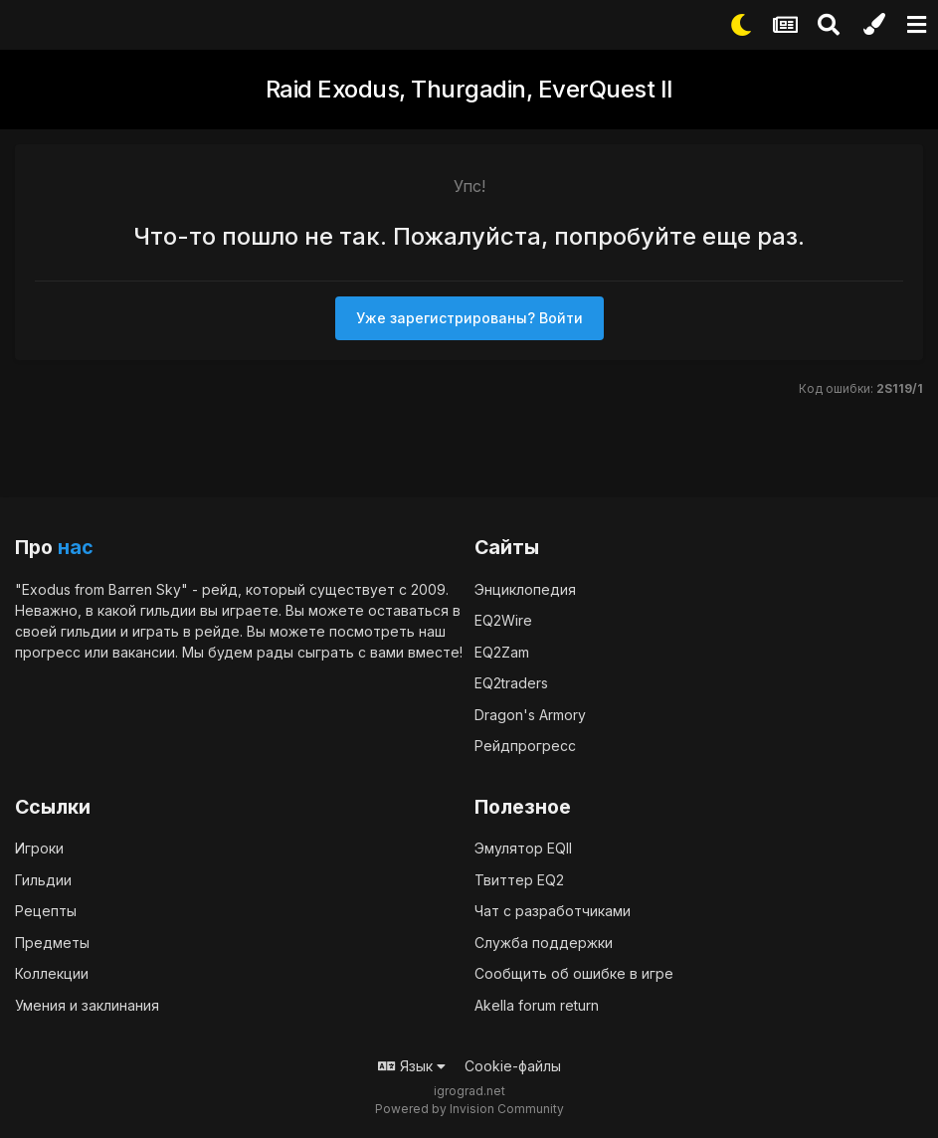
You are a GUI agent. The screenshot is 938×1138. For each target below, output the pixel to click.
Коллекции (52, 973)
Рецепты (46, 910)
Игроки (39, 848)
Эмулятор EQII (523, 848)
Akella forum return (536, 1005)
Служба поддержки (543, 942)
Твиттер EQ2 (519, 879)
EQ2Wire (503, 620)
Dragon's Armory (530, 714)
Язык (412, 1065)
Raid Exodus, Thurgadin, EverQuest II (469, 89)
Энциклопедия (525, 589)
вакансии (143, 652)
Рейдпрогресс (525, 745)
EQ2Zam (501, 652)
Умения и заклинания (87, 1005)
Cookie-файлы (513, 1065)
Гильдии (43, 879)
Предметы (52, 942)
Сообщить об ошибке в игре (573, 973)
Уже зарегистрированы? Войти (469, 317)
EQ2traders (511, 682)
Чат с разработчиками (552, 910)
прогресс (48, 652)
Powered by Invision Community (469, 1108)
